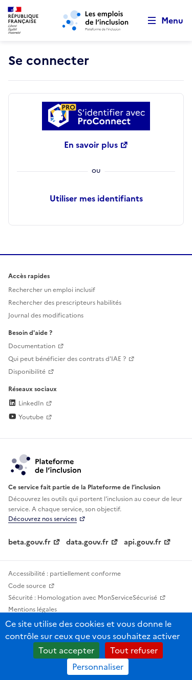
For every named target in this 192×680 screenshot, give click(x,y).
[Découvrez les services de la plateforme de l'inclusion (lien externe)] (46, 464)
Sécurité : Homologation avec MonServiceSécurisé (82, 597)
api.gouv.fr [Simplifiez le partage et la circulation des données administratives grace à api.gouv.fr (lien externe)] (142, 542)
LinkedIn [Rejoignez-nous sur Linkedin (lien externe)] (26, 403)
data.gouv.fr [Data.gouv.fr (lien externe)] (87, 542)
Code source (27, 586)
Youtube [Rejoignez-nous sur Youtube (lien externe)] (26, 417)
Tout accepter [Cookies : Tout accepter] (66, 650)
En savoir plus (91, 145)
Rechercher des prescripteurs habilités (64, 302)
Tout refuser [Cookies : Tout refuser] (134, 650)
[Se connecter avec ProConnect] (96, 116)
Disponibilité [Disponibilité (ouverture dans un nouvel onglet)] (27, 371)
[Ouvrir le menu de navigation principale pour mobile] (161, 21)
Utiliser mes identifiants (96, 198)
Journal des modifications (45, 315)
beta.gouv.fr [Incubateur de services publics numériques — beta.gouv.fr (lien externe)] (29, 542)
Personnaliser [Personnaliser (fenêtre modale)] (97, 667)
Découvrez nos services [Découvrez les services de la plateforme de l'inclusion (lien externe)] (42, 519)
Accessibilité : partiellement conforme (64, 573)
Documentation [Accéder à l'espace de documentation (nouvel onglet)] (31, 346)
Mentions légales (32, 609)
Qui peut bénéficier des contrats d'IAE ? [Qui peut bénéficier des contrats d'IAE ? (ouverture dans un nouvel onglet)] (67, 359)
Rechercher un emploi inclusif (51, 289)
